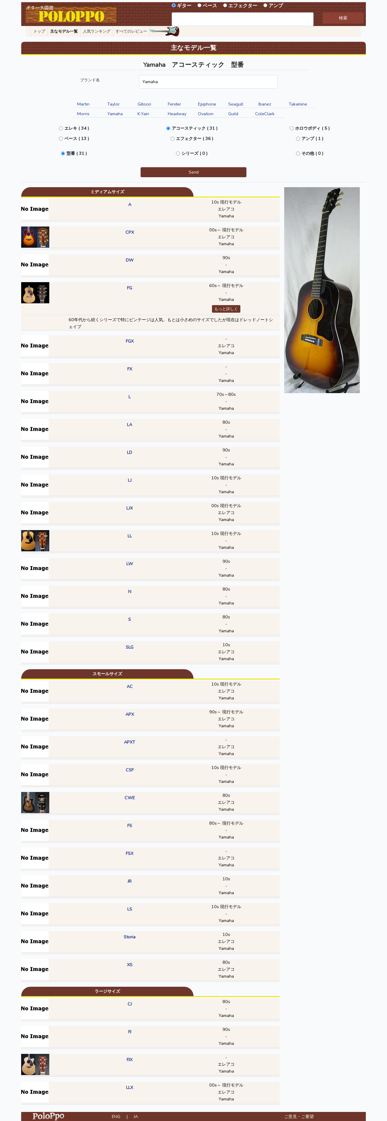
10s (226, 645)
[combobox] (243, 19)
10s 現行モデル (226, 202)
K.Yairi (143, 114)
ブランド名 (90, 80)
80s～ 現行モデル (226, 823)
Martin (83, 104)
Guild (233, 114)
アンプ (275, 5)
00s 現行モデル (226, 506)
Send (194, 172)
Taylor (113, 104)
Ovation (205, 114)
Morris (83, 114)
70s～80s (226, 394)
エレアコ (226, 209)
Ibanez (265, 104)
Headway (177, 114)
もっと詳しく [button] (226, 308)
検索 (343, 18)
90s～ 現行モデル (226, 712)
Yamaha (115, 114)
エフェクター (242, 5)
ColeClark (265, 114)
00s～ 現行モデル (226, 230)
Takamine (298, 104)
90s (226, 258)
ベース (210, 5)
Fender (174, 104)
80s (226, 422)
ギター (184, 5)
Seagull (235, 104)
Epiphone (207, 104)
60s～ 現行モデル (226, 285)
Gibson (144, 104)
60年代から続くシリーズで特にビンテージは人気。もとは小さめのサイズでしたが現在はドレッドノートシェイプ (171, 323)
